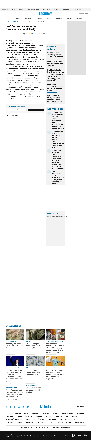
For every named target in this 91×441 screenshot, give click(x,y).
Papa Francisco (46, 9)
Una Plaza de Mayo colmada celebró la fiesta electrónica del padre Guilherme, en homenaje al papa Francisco (58, 120)
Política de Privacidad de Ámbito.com (19, 422)
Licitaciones (79, 422)
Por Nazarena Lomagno (12, 399)
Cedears (65, 216)
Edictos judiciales (56, 422)
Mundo (48, 416)
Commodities (59, 216)
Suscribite (36, 109)
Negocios (59, 18)
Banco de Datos (67, 413)
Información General (14, 419)
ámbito (8, 22)
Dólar (18, 18)
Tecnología (51, 419)
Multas (68, 422)
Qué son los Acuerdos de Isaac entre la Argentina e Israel (55, 87)
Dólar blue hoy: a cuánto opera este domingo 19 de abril (55, 55)
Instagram (14, 407)
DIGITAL (27, 428)
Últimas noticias (21, 413)
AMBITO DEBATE (61, 428)
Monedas (49, 216)
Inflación (14, 9)
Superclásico (78, 9)
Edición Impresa (71, 416)
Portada (9, 413)
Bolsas (54, 216)
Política (49, 18)
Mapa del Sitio (70, 419)
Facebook (10, 407)
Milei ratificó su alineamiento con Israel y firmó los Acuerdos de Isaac (54, 98)
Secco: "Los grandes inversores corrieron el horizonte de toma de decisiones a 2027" (14, 393)
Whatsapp (28, 407)
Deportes (58, 416)
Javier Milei (55, 9)
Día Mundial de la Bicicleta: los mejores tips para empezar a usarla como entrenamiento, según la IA (55, 75)
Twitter (6, 407)
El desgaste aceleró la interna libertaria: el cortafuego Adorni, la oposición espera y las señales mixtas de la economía (58, 159)
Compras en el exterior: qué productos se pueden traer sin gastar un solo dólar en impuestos (55, 374)
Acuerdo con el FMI (66, 9)
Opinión (69, 18)
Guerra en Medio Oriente (33, 9)
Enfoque (21, 9)
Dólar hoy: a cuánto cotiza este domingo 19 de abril (55, 63)
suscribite (81, 13)
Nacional (39, 416)
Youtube (23, 407)
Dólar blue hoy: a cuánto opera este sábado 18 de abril (33, 372)
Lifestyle (28, 416)
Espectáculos (38, 419)
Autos (27, 419)
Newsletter (87, 18)
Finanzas (39, 18)
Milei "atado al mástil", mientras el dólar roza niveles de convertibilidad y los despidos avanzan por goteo (14, 375)
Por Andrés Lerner (10, 384)
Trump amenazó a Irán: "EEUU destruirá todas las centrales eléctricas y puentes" (58, 177)
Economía (28, 18)
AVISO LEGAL (40, 422)
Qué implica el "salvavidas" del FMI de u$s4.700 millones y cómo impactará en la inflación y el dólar (58, 139)
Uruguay (80, 18)
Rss (60, 419)
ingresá (87, 13)
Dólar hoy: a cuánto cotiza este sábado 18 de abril (34, 390)
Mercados (80, 413)
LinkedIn (19, 407)
